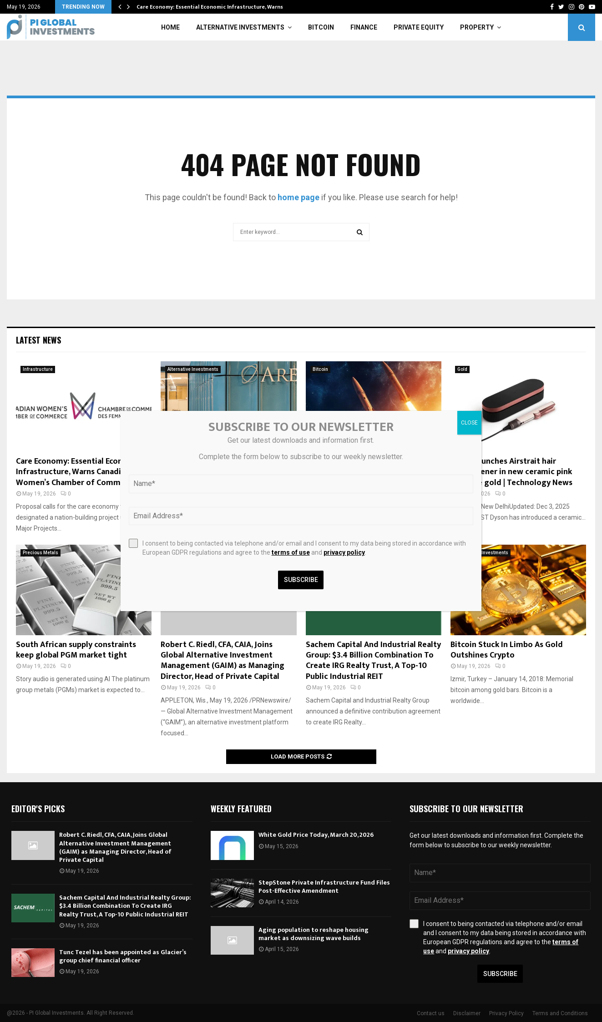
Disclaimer (467, 1013)
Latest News (38, 340)
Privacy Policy (506, 1013)
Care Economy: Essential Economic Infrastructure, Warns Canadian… (225, 6)
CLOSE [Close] (469, 423)
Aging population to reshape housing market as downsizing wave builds (313, 934)
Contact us (431, 1013)
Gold (462, 369)
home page (298, 197)
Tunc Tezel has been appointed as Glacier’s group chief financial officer (123, 956)
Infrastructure (38, 369)
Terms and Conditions (560, 1013)
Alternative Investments (240, 27)
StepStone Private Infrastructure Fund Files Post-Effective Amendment (324, 886)
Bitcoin (321, 27)
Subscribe (500, 973)
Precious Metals (40, 552)
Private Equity (419, 27)
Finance (363, 27)
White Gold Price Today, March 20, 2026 (316, 835)
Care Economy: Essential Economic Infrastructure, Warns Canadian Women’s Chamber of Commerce (78, 472)
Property (477, 27)
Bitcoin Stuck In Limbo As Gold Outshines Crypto (506, 650)
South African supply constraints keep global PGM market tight (76, 650)
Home (170, 27)
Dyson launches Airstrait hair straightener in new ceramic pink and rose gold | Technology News (511, 472)
